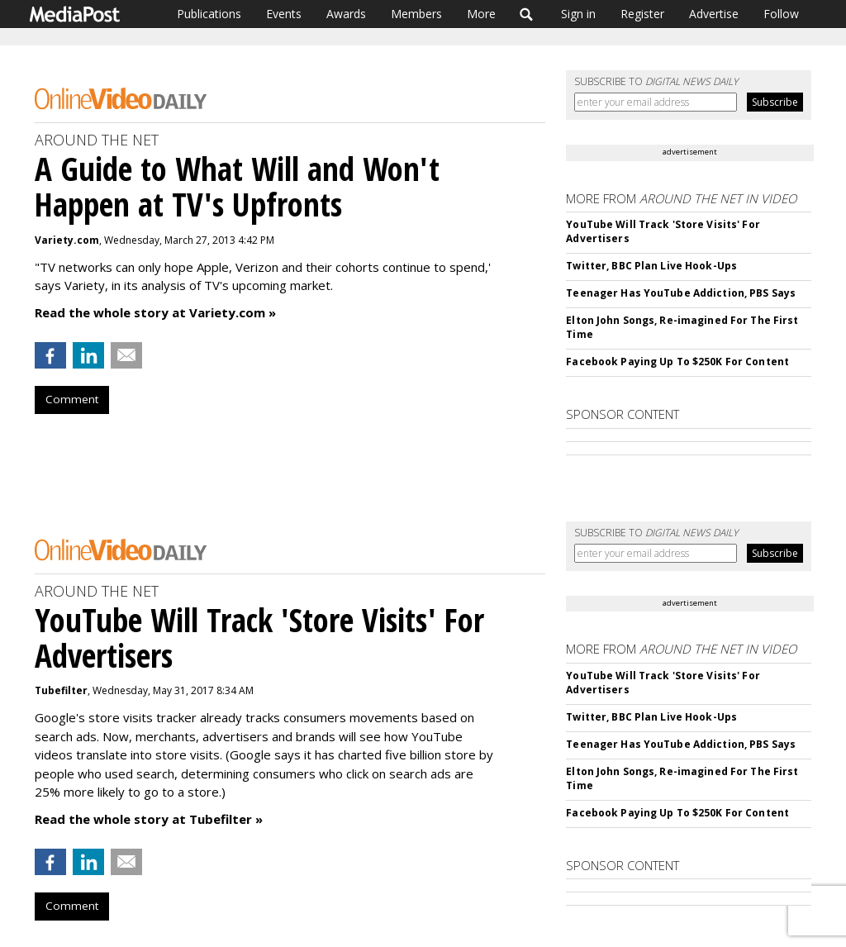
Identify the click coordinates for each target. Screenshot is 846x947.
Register (642, 13)
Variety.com (67, 240)
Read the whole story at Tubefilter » (149, 819)
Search (526, 14)
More (481, 13)
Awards (346, 13)
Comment (71, 399)
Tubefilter (61, 690)
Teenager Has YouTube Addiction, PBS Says (681, 293)
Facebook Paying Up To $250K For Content (677, 362)
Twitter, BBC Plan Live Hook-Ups (651, 266)
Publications (209, 13)
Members (416, 13)
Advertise (714, 13)
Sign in (578, 13)
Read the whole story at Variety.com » (155, 312)
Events (284, 13)
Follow (781, 13)
